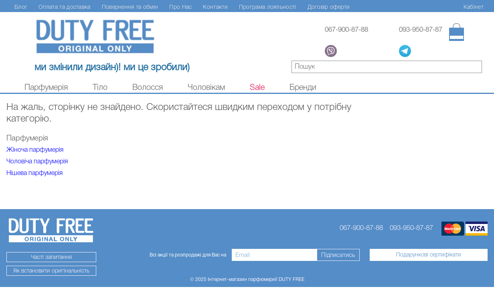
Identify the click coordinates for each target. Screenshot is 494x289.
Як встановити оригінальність (51, 270)
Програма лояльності (267, 7)
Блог (20, 7)
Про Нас (180, 7)
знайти (476, 68)
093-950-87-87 (420, 29)
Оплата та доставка (64, 7)
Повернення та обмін (130, 7)
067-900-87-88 (346, 29)
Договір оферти (329, 7)
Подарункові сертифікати (428, 254)
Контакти (215, 7)
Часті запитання (51, 257)
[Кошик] (456, 32)
